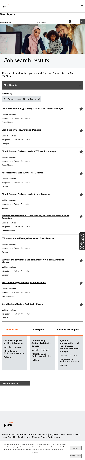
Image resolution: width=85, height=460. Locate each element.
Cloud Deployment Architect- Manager (13, 341)
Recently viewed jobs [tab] (68, 329)
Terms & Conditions (37, 434)
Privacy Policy (19, 434)
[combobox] (52, 22)
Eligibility (54, 434)
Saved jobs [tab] (38, 329)
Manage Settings (75, 456)
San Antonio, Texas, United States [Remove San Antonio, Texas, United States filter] (19, 99)
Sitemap (6, 434)
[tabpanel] (42, 353)
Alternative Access (69, 434)
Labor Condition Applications (16, 437)
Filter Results (10, 85)
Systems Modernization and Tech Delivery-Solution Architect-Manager (69, 346)
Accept (75, 448)
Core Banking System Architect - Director (41, 343)
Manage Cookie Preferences (46, 437)
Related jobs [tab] (12, 329)
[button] (81, 109)
